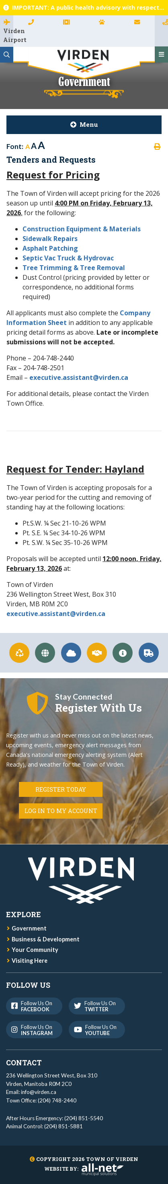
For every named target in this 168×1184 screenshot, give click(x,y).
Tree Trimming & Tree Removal (74, 267)
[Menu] (161, 54)
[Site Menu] (84, 124)
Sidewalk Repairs (50, 238)
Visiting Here (29, 960)
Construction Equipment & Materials (82, 228)
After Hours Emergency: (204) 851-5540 (54, 1118)
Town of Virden (84, 63)
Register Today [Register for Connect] (60, 789)
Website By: (84, 1168)
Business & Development (46, 939)
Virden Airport (8, 35)
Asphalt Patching (51, 248)
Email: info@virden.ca (31, 1092)
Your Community (35, 949)
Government (29, 928)
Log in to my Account (61, 811)
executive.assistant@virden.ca (78, 377)
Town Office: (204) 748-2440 (41, 1100)
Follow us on (33, 1006)
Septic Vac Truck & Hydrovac (68, 258)
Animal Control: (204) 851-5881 (44, 1126)
